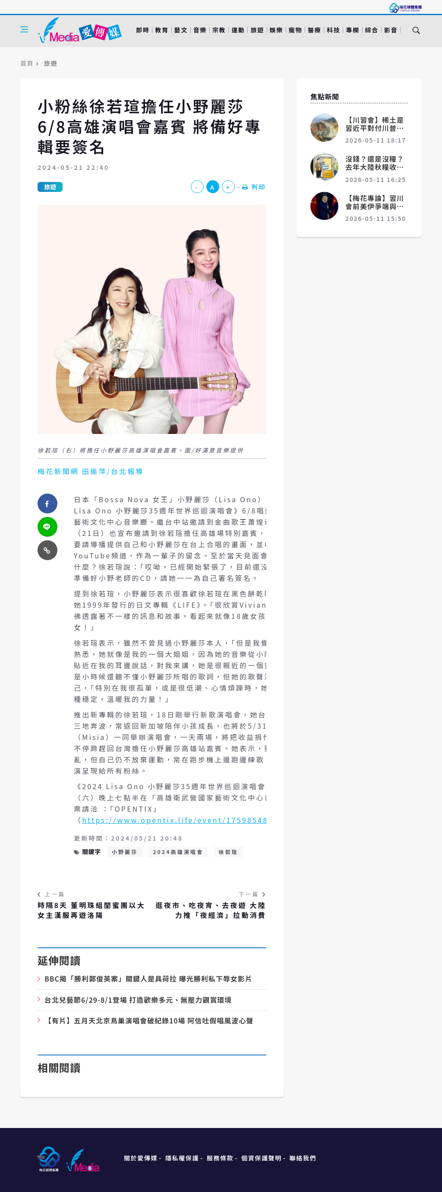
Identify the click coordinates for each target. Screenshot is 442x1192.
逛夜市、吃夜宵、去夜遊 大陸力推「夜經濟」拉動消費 (211, 910)
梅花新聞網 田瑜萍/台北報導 (91, 471)
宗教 (219, 30)
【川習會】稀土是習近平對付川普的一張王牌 (374, 128)
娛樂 (276, 30)
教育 (161, 30)
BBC (148, 978)
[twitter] (47, 527)
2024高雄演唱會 (178, 851)
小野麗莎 (125, 851)
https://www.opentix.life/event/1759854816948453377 (203, 820)
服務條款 (220, 1158)
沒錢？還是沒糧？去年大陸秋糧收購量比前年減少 (374, 166)
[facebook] (47, 503)
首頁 (27, 63)
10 (148, 1020)
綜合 (372, 30)
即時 (142, 30)
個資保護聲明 (261, 1158)
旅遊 (257, 30)
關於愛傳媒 (141, 1158)
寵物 (295, 30)
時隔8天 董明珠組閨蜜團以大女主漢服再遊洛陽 (91, 910)
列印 (254, 186)
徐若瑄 (228, 851)
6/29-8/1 (138, 999)
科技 (333, 30)
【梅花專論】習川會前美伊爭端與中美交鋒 (374, 206)
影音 (391, 30)
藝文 (181, 30)
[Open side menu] (24, 29)
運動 (238, 30)
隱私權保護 (182, 1158)
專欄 (352, 30)
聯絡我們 (303, 1158)
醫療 (314, 30)
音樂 (200, 30)
